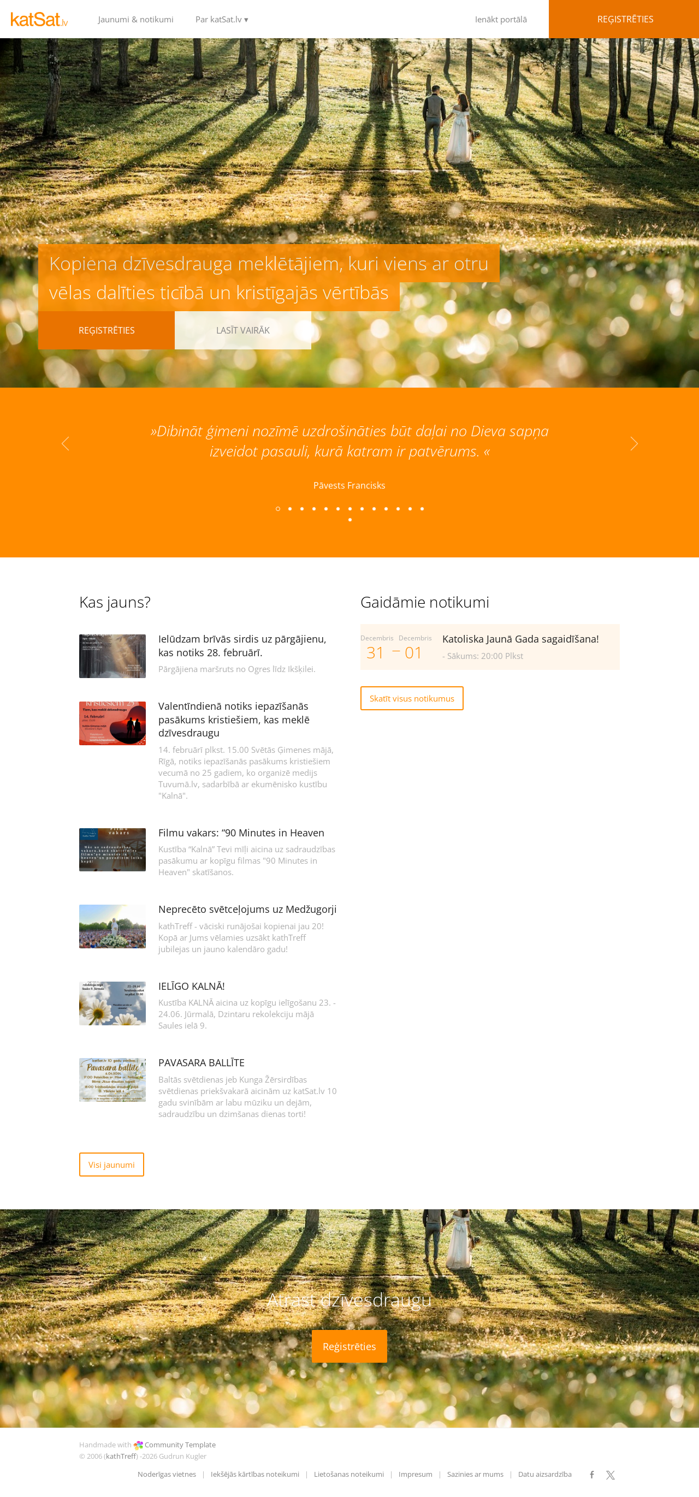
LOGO (43, 19)
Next (634, 448)
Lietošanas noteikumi (349, 1474)
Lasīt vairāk (243, 330)
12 (409, 508)
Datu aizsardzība (545, 1474)
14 (349, 519)
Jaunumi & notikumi (136, 19)
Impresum (416, 1474)
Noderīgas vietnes (167, 1474)
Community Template (180, 1445)
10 (385, 508)
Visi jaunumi (111, 1164)
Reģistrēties (107, 330)
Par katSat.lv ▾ (222, 19)
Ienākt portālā (546, 19)
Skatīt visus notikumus (412, 698)
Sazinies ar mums (475, 1474)
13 (421, 508)
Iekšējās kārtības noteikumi (255, 1474)
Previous (65, 448)
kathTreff (121, 1456)
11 (397, 508)
